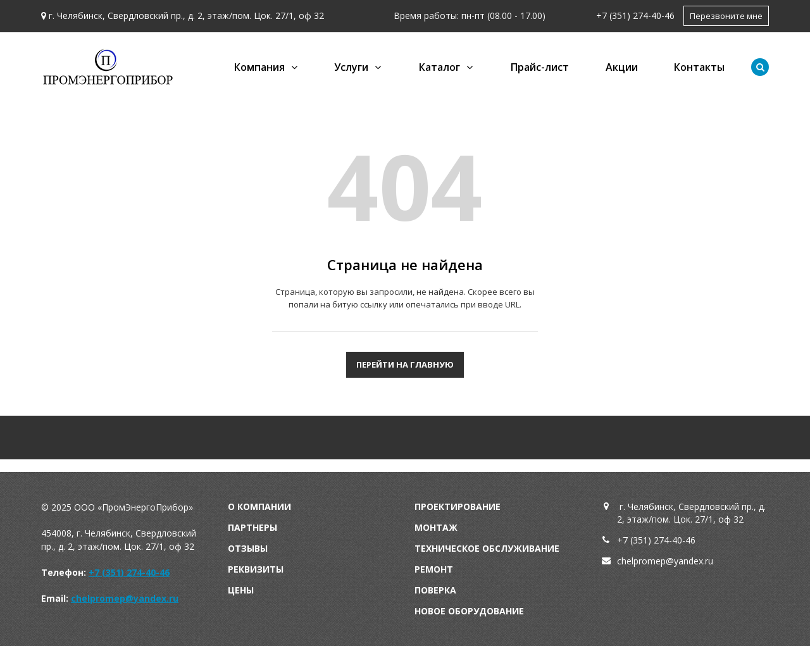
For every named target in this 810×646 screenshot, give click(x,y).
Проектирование (457, 506)
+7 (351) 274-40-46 (635, 15)
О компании (259, 506)
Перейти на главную (405, 364)
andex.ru (695, 561)
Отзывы (248, 548)
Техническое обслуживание (486, 548)
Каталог (439, 67)
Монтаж (436, 527)
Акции (622, 67)
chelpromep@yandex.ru (124, 598)
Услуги (351, 67)
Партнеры (252, 527)
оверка (438, 590)
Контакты (699, 67)
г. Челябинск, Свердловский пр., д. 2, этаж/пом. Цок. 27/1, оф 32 (186, 15)
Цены (241, 590)
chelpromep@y (647, 561)
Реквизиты (256, 569)
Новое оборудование (469, 611)
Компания (259, 67)
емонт (436, 569)
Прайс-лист (540, 67)
